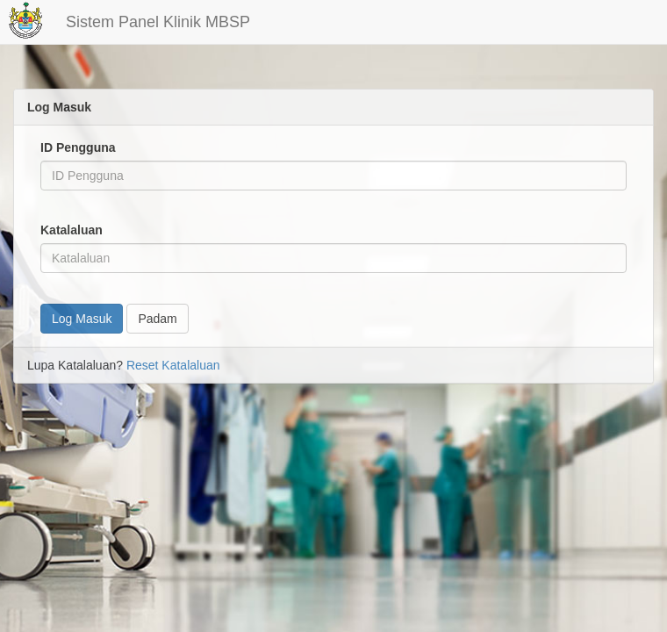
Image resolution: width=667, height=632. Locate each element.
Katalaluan (71, 230)
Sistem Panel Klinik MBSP (158, 22)
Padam (157, 319)
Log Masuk (81, 319)
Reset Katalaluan (173, 365)
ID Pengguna (78, 147)
